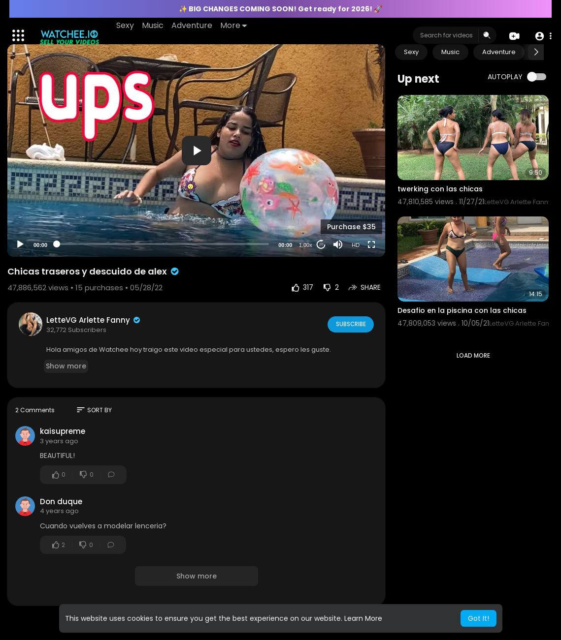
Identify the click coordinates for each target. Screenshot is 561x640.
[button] (542, 36)
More (234, 25)
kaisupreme (62, 431)
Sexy (125, 25)
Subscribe (350, 324)
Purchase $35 (351, 227)
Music (153, 25)
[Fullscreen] (371, 244)
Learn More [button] (363, 618)
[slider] (163, 244)
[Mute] (338, 244)
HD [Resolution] (356, 245)
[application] (196, 150)
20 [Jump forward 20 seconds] (321, 244)
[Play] (20, 244)
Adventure (192, 25)
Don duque (61, 501)
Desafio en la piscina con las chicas (462, 310)
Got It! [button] (478, 618)
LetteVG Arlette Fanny (93, 320)
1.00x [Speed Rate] (305, 245)
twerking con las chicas (440, 189)
